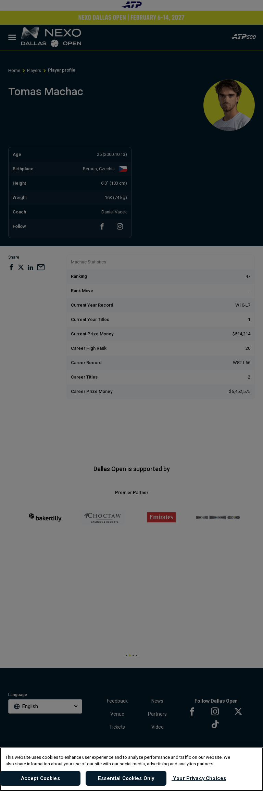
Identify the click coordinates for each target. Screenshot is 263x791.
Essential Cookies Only (126, 778)
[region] (131, 769)
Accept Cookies (40, 778)
